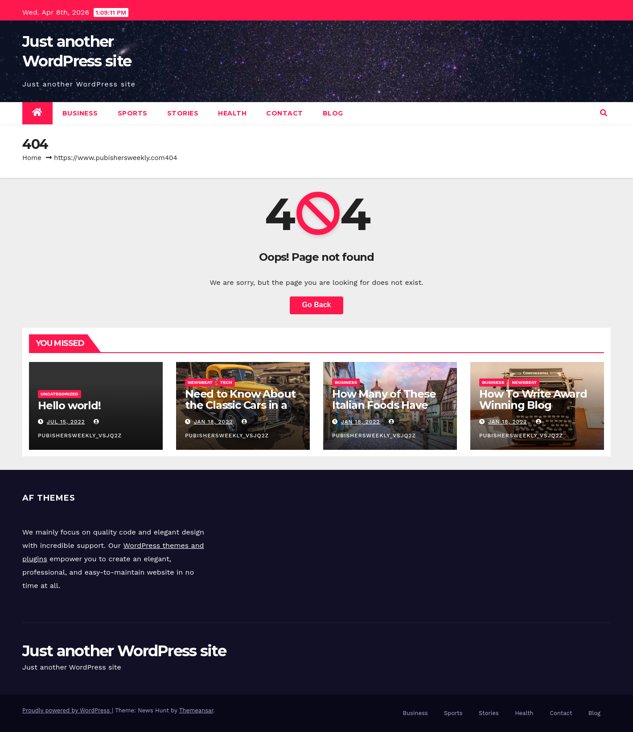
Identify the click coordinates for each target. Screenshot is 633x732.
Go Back (316, 304)
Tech (226, 382)
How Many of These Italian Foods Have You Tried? (384, 405)
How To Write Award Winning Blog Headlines (533, 405)
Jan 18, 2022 (213, 422)
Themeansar (196, 710)
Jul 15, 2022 (66, 422)
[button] (603, 113)
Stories (183, 113)
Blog (333, 113)
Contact (284, 113)
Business (80, 113)
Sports (133, 113)
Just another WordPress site (124, 651)
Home (31, 158)
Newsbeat (200, 382)
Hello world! (69, 405)
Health (232, 113)
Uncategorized (59, 393)
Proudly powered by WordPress (67, 710)
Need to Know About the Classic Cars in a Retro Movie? (240, 405)
